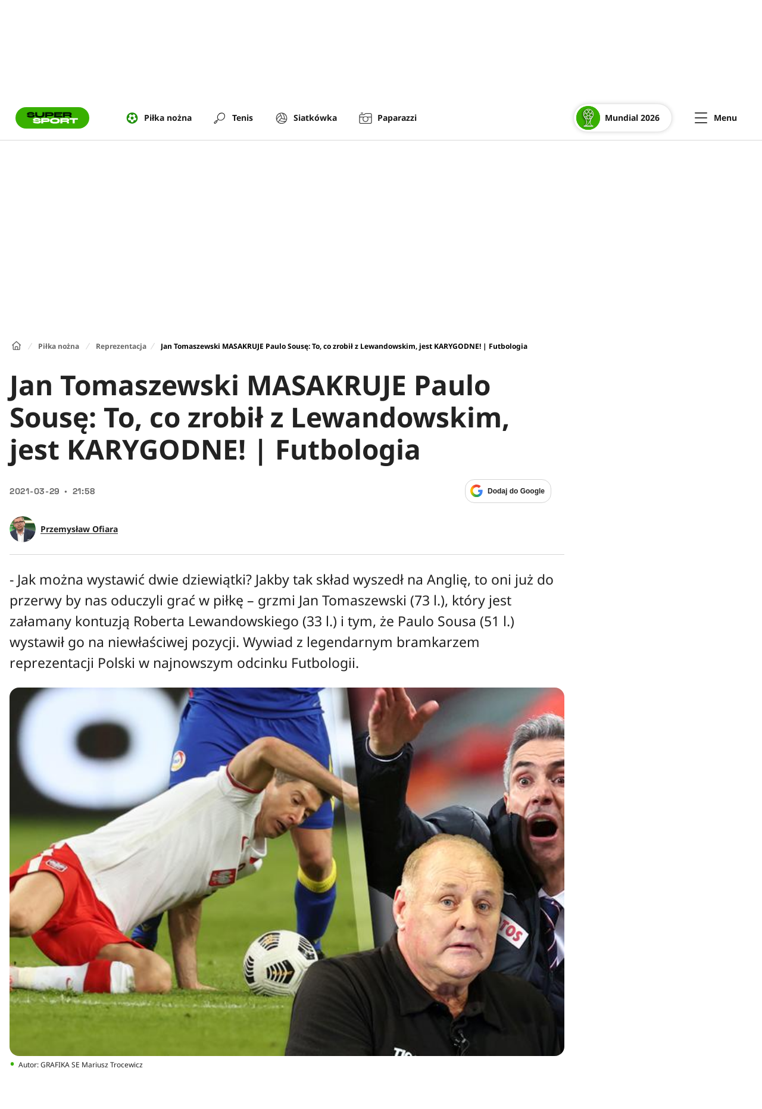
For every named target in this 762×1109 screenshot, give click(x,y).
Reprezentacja (121, 346)
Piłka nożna (58, 346)
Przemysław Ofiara (79, 529)
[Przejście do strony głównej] (52, 118)
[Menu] (716, 118)
